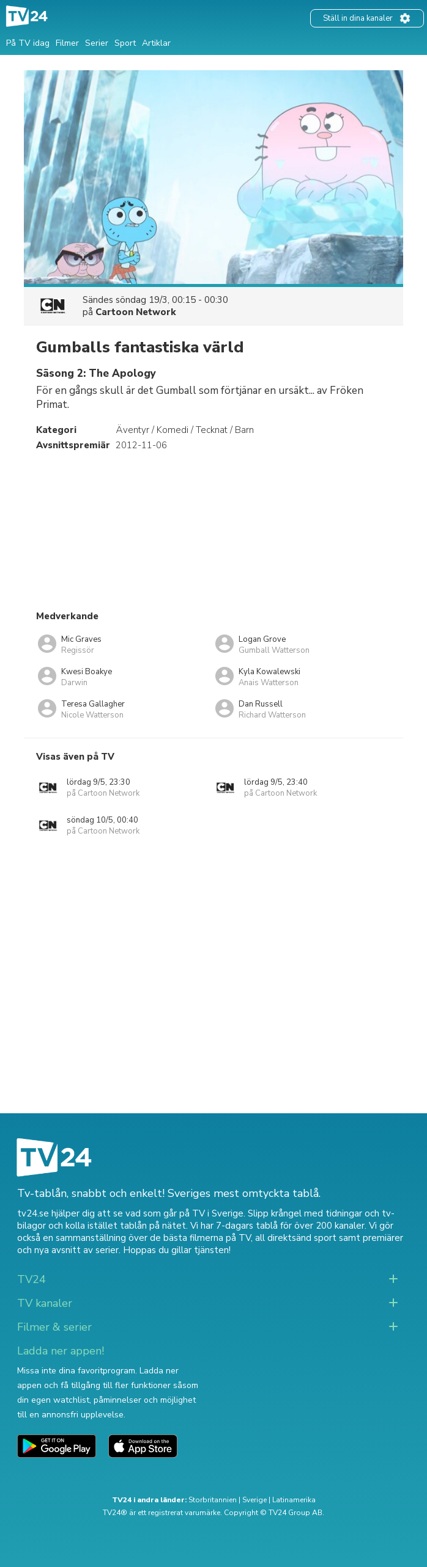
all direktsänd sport (295, 1238)
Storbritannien (212, 1500)
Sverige (254, 1500)
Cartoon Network (135, 312)
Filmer (67, 43)
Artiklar (156, 43)
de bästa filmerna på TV (200, 1238)
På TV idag (28, 43)
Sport (125, 43)
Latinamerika (294, 1500)
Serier (96, 43)
